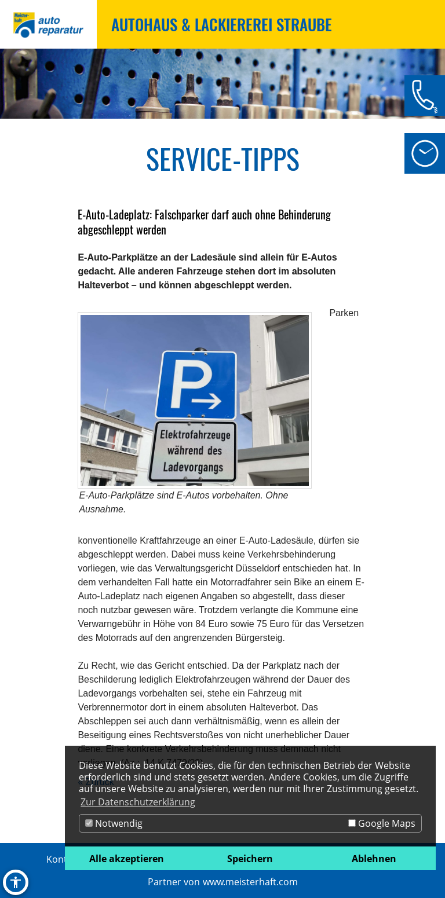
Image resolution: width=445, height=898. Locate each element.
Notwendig (114, 823)
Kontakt (63, 859)
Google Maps (381, 823)
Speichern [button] (250, 858)
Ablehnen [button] (374, 858)
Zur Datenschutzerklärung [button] (138, 802)
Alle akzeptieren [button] (126, 858)
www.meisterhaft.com (250, 882)
